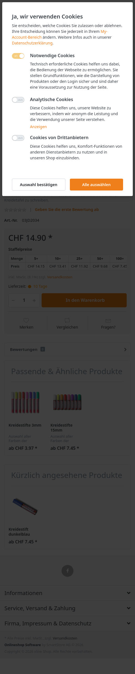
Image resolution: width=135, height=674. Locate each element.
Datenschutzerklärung (32, 43)
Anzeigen (38, 126)
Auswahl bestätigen (38, 184)
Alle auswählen (96, 184)
